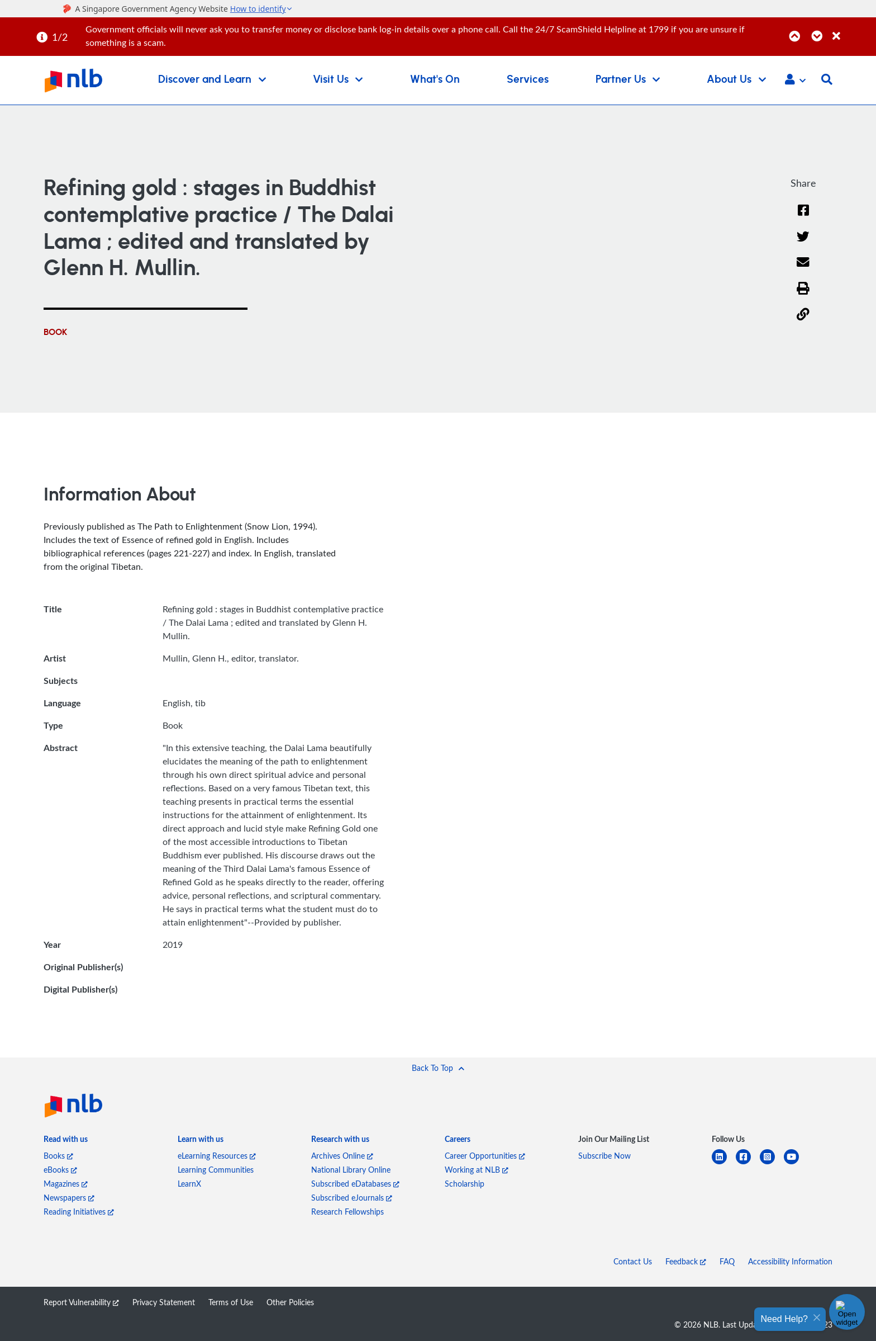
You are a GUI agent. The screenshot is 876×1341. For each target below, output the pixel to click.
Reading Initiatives (79, 1211)
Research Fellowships (347, 1211)
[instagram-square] (772, 1163)
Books (58, 1155)
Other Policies (290, 1302)
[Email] (803, 269)
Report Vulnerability (81, 1302)
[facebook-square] (748, 1163)
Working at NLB (476, 1169)
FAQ (727, 1261)
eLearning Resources (217, 1155)
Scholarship (464, 1183)
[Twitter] (803, 243)
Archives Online (342, 1155)
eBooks (60, 1169)
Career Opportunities (485, 1155)
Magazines (66, 1183)
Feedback (685, 1261)
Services (528, 79)
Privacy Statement (163, 1302)
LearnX (189, 1183)
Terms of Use (230, 1302)
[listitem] (66, 1141)
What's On (435, 79)
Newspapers (69, 1197)
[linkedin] (724, 1163)
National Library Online (351, 1169)
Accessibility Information (790, 1261)
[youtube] (796, 1163)
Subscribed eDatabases (355, 1183)
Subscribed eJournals (351, 1197)
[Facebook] (803, 217)
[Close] (852, 30)
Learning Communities (216, 1169)
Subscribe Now (604, 1155)
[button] (795, 80)
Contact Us (632, 1261)
